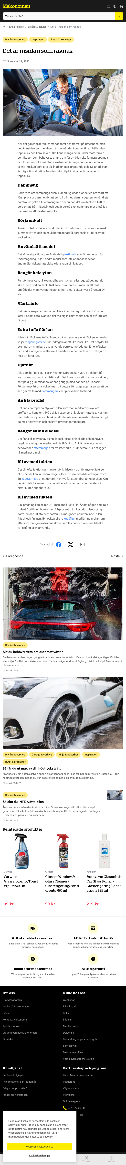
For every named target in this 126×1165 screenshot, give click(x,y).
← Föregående (13, 556)
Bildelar (67, 1020)
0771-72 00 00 (76, 1109)
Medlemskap (70, 1027)
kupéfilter (69, 518)
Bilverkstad (69, 1007)
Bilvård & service (37, 26)
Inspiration (38, 39)
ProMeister (69, 1096)
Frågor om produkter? (15, 1089)
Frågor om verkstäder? (15, 1096)
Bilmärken (8, 1040)
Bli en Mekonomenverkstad (78, 1076)
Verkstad (87, 1159)
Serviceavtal (70, 1047)
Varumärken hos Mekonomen (20, 1034)
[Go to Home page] (16, 6)
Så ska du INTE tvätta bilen (23, 802)
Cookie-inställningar (39, 1155)
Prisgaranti (69, 1083)
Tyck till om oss (11, 1027)
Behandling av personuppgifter (80, 1040)
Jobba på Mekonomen (16, 1007)
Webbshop (69, 1001)
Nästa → (117, 556)
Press (6, 1014)
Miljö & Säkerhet (68, 754)
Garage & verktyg (42, 754)
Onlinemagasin (72, 1102)
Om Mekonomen (12, 1001)
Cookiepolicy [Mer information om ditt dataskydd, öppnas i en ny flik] (45, 1136)
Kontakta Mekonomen (15, 1020)
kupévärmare (29, 478)
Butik (66, 1014)
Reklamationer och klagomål (19, 1083)
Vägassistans (71, 1089)
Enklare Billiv (16, 26)
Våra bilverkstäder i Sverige (78, 1060)
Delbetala (68, 1034)
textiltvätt (70, 254)
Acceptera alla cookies (39, 1147)
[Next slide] (120, 871)
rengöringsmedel (35, 342)
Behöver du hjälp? (13, 1076)
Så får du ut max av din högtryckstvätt (32, 768)
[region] (39, 1136)
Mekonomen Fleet (73, 1053)
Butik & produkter (61, 39)
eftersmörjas (42, 448)
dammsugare (50, 391)
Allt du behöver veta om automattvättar (33, 652)
